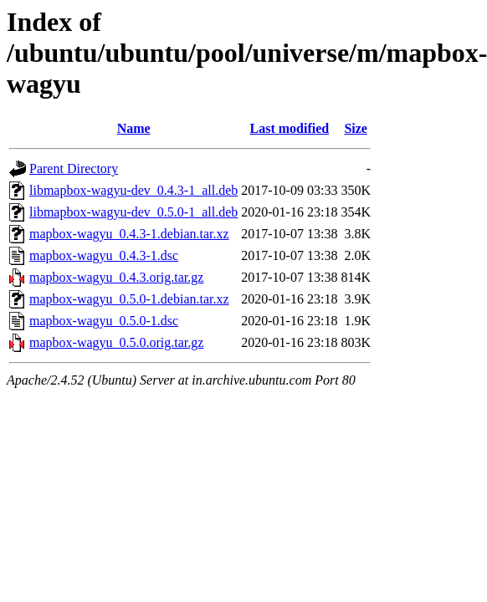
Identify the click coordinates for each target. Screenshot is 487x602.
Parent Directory (73, 168)
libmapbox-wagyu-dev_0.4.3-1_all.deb (133, 190)
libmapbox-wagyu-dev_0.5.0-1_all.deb (133, 212)
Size (355, 128)
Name (134, 128)
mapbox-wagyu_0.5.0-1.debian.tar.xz (129, 299)
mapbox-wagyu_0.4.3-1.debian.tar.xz (129, 234)
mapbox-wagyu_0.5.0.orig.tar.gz (116, 342)
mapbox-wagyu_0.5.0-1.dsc (103, 321)
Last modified (290, 128)
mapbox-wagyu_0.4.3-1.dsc (103, 255)
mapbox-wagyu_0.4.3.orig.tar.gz (116, 277)
